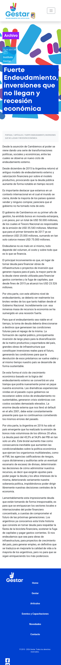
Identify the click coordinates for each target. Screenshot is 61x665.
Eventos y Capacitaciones (35, 614)
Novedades (35, 624)
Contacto (35, 634)
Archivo (11, 35)
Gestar (35, 593)
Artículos (35, 603)
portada (8, 135)
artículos (18, 135)
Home (35, 583)
